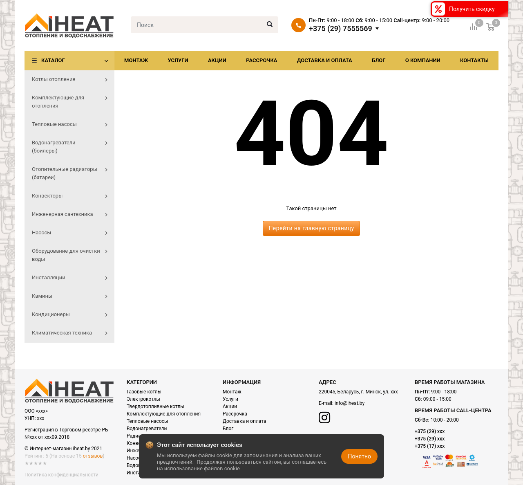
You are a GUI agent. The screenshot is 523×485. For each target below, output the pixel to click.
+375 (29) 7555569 (340, 29)
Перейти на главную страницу (311, 228)
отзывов (93, 456)
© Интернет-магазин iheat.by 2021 (63, 448)
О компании (422, 60)
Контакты (474, 60)
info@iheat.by (349, 403)
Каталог (53, 60)
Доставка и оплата (324, 60)
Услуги (178, 60)
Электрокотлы (143, 399)
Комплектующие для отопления (164, 414)
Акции (217, 60)
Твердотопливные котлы (155, 406)
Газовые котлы (144, 392)
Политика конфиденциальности (61, 475)
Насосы (136, 458)
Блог (379, 60)
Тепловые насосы (147, 421)
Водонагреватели (147, 428)
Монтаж (136, 60)
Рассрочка (261, 60)
